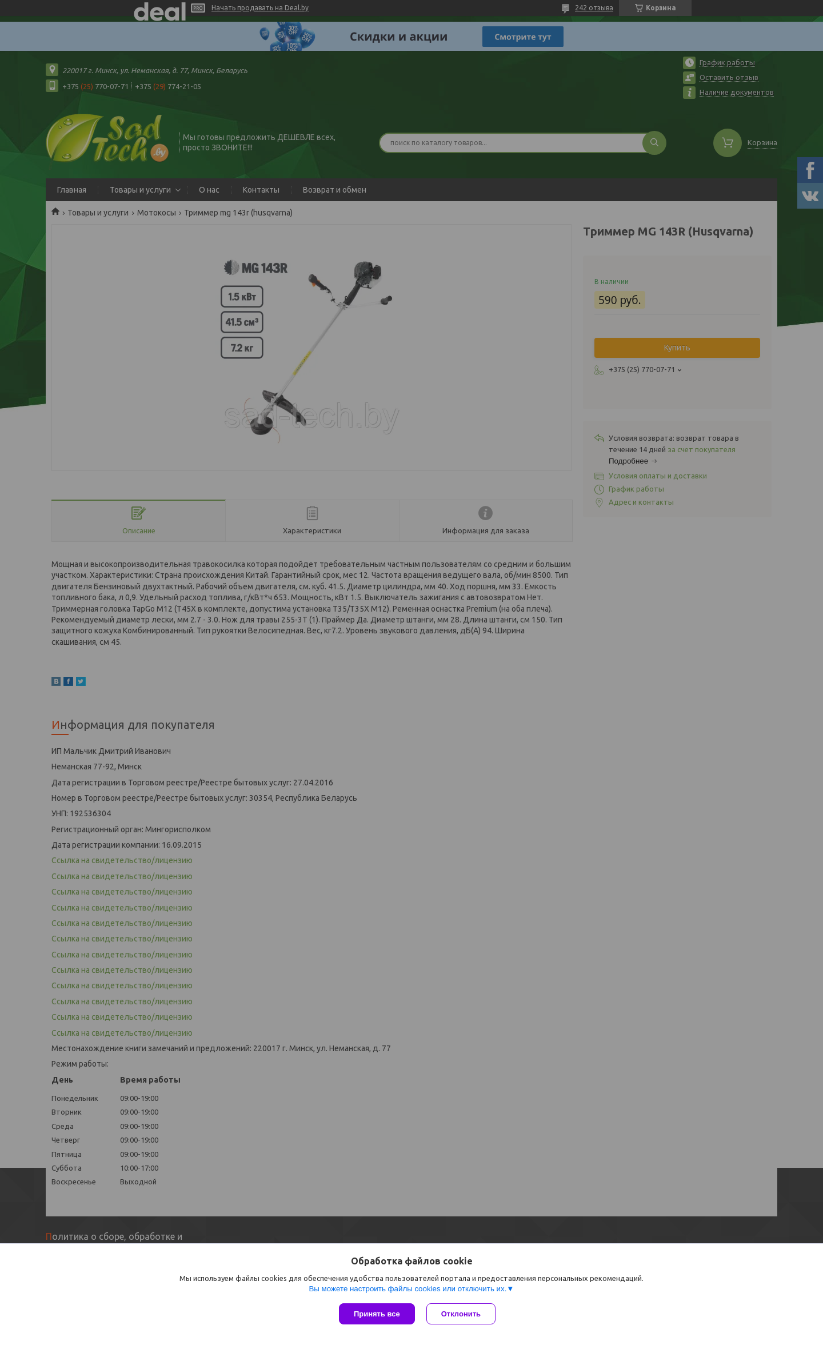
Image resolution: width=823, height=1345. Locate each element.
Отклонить (461, 1314)
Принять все (377, 1314)
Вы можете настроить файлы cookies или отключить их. (407, 1288)
